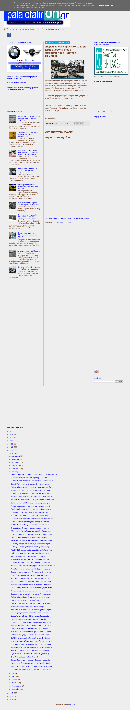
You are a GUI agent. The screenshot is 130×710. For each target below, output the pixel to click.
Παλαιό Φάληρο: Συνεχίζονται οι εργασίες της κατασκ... (30, 597)
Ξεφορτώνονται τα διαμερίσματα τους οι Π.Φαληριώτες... (31, 594)
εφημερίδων (110, 111)
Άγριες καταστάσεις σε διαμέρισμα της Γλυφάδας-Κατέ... (31, 663)
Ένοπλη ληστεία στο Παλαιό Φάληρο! (24, 657)
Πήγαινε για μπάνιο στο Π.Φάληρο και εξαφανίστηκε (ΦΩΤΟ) (27, 235)
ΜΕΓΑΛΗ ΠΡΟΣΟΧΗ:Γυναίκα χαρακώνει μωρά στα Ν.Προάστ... (33, 566)
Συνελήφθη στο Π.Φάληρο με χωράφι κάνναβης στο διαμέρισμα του (27, 134)
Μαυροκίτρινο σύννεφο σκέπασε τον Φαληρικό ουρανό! (31, 506)
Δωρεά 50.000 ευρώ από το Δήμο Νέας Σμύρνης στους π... (32, 484)
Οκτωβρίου (15, 462)
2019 (12, 450)
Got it (113, 5)
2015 (12, 696)
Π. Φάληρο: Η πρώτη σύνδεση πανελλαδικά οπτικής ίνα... (31, 622)
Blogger (72, 705)
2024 (12, 434)
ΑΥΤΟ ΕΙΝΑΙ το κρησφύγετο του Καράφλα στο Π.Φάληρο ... (32, 666)
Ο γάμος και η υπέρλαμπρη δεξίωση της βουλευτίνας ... (31, 522)
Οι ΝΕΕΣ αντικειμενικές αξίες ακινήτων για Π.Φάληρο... (30, 638)
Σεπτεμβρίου (16, 465)
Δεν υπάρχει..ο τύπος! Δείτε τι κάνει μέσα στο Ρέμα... (30, 575)
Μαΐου (13, 676)
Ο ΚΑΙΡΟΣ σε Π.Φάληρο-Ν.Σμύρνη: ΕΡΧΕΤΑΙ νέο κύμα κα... (32, 481)
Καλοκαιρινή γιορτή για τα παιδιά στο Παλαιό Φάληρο (30, 635)
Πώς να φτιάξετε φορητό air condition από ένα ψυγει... (30, 613)
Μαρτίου (14, 683)
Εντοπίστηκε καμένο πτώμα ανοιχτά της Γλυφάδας (29, 478)
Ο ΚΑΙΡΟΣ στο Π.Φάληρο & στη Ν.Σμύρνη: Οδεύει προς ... (32, 525)
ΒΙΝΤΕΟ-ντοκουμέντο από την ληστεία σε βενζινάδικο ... (31, 650)
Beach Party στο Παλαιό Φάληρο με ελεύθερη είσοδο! (30, 616)
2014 (12, 699)
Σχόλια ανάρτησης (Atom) (64, 222)
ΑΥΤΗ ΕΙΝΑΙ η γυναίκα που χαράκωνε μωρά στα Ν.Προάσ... (32, 540)
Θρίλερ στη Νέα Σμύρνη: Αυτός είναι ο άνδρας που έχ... (31, 654)
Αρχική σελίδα (66, 218)
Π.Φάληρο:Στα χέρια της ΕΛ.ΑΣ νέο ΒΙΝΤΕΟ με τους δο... (31, 669)
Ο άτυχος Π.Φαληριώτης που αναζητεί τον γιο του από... (31, 493)
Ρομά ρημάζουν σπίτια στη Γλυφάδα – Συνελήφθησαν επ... (32, 515)
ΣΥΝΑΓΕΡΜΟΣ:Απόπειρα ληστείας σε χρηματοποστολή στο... (33, 647)
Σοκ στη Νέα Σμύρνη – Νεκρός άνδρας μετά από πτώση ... (32, 660)
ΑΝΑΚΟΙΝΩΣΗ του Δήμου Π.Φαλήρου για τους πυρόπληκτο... (33, 500)
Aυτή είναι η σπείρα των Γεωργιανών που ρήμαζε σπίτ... (31, 490)
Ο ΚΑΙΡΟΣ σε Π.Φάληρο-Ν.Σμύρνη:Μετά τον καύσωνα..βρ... (32, 518)
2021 (12, 444)
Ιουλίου (14, 472)
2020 (12, 447)
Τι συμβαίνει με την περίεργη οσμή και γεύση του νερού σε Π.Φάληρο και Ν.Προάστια (27, 152)
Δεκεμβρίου (15, 456)
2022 (12, 441)
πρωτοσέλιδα (102, 111)
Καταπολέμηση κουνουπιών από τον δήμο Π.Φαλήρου (30, 512)
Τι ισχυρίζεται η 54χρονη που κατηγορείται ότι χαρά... (30, 528)
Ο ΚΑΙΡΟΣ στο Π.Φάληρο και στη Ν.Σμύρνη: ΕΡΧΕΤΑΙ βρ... (32, 641)
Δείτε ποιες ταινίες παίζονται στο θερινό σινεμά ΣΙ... (29, 606)
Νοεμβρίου (15, 459)
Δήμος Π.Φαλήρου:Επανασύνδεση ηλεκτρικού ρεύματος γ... (32, 581)
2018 (12, 453)
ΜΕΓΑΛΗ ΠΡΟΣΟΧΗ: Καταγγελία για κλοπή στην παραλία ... (32, 496)
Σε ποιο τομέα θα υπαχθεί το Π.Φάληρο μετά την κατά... (31, 572)
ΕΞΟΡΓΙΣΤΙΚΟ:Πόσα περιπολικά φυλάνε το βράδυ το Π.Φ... (32, 534)
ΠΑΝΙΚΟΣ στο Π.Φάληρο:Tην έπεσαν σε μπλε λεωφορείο (31, 603)
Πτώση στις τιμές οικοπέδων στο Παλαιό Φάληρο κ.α (30, 553)
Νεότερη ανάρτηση (52, 218)
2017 (12, 693)
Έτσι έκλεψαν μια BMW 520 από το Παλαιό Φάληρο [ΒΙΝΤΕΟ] (27, 170)
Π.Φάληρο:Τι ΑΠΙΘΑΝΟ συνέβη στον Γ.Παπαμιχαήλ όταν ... (32, 644)
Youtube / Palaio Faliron (17, 82)
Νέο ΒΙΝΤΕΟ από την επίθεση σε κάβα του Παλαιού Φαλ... (32, 550)
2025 (12, 431)
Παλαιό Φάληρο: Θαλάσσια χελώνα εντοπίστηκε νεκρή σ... (32, 487)
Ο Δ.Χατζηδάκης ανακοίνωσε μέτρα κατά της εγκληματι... (31, 544)
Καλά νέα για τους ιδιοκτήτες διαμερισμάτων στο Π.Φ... (30, 559)
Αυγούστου (15, 469)
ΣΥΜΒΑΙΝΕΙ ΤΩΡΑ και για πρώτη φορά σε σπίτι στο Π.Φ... (32, 625)
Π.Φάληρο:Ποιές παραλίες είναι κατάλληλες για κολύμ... (31, 547)
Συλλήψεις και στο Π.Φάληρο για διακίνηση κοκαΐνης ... (30, 503)
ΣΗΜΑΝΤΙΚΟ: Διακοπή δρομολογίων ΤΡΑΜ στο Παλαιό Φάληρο (34, 474)
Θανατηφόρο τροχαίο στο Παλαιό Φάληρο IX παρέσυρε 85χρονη (27, 186)
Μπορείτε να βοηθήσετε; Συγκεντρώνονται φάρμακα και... (31, 591)
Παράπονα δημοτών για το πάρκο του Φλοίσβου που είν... (31, 509)
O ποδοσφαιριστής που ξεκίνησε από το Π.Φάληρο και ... (31, 562)
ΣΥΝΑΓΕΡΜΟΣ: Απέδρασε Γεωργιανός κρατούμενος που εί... (33, 610)
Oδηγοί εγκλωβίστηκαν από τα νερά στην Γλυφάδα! (29, 628)
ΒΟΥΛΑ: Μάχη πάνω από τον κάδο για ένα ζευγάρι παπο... (32, 588)
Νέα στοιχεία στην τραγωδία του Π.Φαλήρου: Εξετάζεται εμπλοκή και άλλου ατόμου (28, 217)
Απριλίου (14, 680)
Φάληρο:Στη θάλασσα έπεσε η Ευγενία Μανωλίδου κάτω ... (32, 537)
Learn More (104, 5)
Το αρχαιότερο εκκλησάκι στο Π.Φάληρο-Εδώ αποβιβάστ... (32, 584)
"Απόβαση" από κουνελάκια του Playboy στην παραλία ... (31, 569)
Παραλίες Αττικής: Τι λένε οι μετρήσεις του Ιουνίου (28, 619)
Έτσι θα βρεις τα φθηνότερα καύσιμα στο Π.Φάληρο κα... (31, 578)
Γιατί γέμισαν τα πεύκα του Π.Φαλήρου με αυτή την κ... (30, 600)
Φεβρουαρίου (16, 686)
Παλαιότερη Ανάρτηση (81, 218)
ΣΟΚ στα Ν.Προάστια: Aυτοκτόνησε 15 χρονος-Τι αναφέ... (31, 632)
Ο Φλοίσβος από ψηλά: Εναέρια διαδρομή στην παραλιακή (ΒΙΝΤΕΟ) (28, 118)
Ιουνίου (14, 673)
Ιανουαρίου (15, 689)
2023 (12, 438)
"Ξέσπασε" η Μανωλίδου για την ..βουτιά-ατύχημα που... (31, 531)
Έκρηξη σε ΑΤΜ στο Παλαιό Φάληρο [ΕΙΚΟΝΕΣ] (28, 556)
